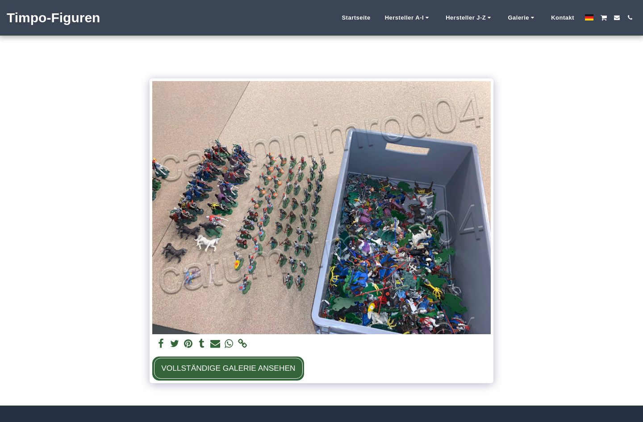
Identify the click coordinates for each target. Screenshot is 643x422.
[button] (408, 18)
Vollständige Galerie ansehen (228, 368)
